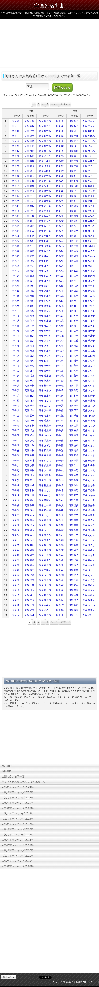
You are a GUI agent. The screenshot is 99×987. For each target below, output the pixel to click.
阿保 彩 (60, 136)
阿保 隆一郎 (45, 585)
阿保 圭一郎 (45, 505)
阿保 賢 (15, 480)
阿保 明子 (73, 295)
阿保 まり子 (89, 540)
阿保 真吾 (29, 520)
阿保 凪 (60, 485)
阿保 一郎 (29, 605)
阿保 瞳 (60, 171)
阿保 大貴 (29, 495)
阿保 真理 (73, 435)
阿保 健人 (29, 335)
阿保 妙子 (73, 320)
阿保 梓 (60, 205)
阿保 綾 (60, 166)
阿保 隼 (15, 495)
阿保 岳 (15, 615)
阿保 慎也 (29, 440)
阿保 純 (15, 230)
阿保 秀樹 (29, 205)
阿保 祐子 (73, 171)
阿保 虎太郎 (45, 136)
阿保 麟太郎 (45, 295)
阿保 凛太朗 (45, 375)
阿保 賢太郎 (45, 305)
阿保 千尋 (73, 245)
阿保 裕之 (29, 350)
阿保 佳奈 (73, 465)
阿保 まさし (45, 530)
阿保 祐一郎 (45, 385)
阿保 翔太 (29, 131)
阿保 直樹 (29, 126)
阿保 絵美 (73, 460)
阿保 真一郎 (45, 410)
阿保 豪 (15, 580)
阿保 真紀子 (89, 460)
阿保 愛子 (73, 495)
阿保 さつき (89, 300)
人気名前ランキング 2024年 (18, 787)
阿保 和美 (73, 181)
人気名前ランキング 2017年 (18, 824)
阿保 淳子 (73, 335)
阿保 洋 (15, 390)
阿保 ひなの (89, 495)
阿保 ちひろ (89, 380)
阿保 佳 (60, 615)
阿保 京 (60, 550)
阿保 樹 (15, 241)
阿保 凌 (15, 530)
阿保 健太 (29, 136)
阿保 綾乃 (73, 550)
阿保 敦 (15, 345)
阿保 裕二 (29, 555)
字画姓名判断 (49, 6)
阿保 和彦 (29, 236)
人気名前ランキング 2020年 (18, 808)
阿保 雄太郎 (45, 430)
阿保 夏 (60, 520)
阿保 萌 (60, 191)
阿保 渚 (60, 275)
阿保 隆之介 (45, 325)
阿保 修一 (29, 595)
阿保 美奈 (73, 590)
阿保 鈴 (60, 350)
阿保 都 (60, 355)
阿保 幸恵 (73, 525)
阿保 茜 (60, 161)
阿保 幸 (60, 256)
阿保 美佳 (73, 595)
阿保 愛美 (73, 455)
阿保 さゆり (89, 201)
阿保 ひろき (45, 225)
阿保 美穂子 (89, 595)
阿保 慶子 (73, 565)
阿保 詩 (60, 545)
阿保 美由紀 (89, 245)
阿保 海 (15, 525)
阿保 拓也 (29, 146)
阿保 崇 (15, 280)
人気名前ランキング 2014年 (18, 839)
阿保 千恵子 (89, 340)
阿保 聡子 (73, 515)
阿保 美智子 (89, 205)
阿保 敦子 (73, 236)
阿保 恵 (60, 126)
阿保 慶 (15, 500)
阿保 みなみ (89, 216)
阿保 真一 (29, 221)
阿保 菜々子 (89, 310)
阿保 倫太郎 (45, 350)
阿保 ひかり (89, 265)
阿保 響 (15, 490)
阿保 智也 (29, 241)
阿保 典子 (73, 325)
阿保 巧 (15, 430)
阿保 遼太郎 (45, 315)
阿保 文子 (73, 535)
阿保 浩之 (29, 540)
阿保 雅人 (29, 395)
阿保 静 (60, 380)
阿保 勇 (15, 355)
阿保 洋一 (29, 410)
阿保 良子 (73, 475)
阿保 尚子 (73, 355)
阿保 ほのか (89, 415)
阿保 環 (60, 400)
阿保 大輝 (29, 250)
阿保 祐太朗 (45, 485)
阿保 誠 (15, 121)
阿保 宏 (15, 445)
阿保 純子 (73, 201)
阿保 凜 (60, 320)
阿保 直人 (29, 176)
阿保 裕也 (29, 300)
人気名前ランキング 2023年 (18, 792)
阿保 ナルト (45, 161)
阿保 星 (60, 580)
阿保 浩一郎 (45, 590)
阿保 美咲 (73, 365)
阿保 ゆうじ (45, 345)
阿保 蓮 (15, 161)
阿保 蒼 (60, 495)
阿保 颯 (15, 350)
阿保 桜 (60, 225)
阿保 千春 (73, 415)
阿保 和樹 (29, 490)
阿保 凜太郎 (45, 420)
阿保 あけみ (89, 535)
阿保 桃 (60, 375)
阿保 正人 (29, 201)
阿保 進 (15, 415)
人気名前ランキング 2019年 (18, 813)
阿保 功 (15, 440)
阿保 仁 (15, 186)
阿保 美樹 (73, 375)
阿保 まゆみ (89, 221)
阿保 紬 (60, 555)
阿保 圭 (15, 325)
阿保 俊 (15, 485)
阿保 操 (60, 430)
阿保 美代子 (89, 325)
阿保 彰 (15, 470)
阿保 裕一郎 (45, 510)
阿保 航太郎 (45, 615)
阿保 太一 (29, 280)
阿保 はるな (89, 545)
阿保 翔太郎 (45, 201)
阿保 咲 (60, 270)
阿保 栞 (60, 236)
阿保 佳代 (73, 540)
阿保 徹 (15, 156)
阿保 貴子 (73, 196)
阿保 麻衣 (73, 440)
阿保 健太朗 (45, 520)
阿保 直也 (29, 365)
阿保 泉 (60, 241)
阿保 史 (60, 505)
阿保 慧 (15, 560)
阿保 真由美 (89, 131)
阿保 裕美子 (89, 395)
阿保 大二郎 (45, 470)
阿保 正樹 (29, 216)
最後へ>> (65, 104)
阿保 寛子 (73, 555)
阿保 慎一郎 (45, 230)
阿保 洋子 (73, 191)
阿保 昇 (15, 395)
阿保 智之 (29, 535)
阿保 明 (15, 305)
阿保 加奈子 (89, 261)
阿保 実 (15, 261)
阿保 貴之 (29, 275)
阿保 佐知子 (89, 505)
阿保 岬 (60, 420)
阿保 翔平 (29, 320)
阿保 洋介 (29, 430)
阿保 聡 (15, 151)
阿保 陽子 (73, 131)
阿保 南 (60, 440)
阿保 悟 (15, 201)
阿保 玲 (60, 340)
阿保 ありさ (89, 480)
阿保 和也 (29, 156)
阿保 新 (15, 370)
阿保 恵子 (73, 141)
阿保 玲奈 (73, 370)
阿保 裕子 (73, 121)
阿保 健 (15, 141)
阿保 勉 (15, 285)
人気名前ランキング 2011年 (18, 855)
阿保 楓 (60, 156)
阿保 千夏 (73, 580)
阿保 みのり (89, 370)
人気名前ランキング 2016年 (18, 829)
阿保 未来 (73, 285)
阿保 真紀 (73, 490)
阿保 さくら (89, 171)
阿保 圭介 (29, 600)
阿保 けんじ (45, 405)
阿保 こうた (45, 156)
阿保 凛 (60, 181)
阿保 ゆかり (89, 146)
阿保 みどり (89, 176)
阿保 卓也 (29, 285)
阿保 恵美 (73, 205)
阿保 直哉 (29, 560)
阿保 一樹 (29, 450)
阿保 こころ (89, 450)
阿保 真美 (73, 520)
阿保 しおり (89, 445)
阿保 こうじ (45, 270)
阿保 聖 (15, 400)
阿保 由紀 (73, 470)
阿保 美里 (73, 530)
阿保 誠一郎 (45, 365)
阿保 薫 (60, 151)
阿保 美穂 (73, 136)
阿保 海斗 (29, 615)
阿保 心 (60, 211)
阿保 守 (15, 515)
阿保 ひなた (89, 290)
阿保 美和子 (89, 315)
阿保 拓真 (29, 610)
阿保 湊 (15, 510)
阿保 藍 (60, 261)
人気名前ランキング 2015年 (18, 834)
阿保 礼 (60, 435)
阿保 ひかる (45, 216)
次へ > (54, 104)
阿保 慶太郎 (45, 595)
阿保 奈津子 (89, 335)
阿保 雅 (60, 335)
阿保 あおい (89, 365)
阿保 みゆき (89, 161)
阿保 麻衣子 (89, 230)
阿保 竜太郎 (45, 565)
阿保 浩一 (29, 245)
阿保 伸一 (29, 420)
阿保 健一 (29, 171)
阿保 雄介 (29, 530)
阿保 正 (15, 435)
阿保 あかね (89, 256)
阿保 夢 (60, 460)
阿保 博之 (29, 375)
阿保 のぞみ (89, 435)
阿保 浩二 (29, 196)
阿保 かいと (45, 335)
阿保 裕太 (29, 270)
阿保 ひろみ (89, 225)
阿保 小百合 (89, 270)
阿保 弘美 (73, 570)
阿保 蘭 (60, 285)
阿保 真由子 (89, 560)
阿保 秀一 (29, 480)
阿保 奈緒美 (89, 420)
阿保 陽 (15, 380)
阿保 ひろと (45, 610)
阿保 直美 (73, 216)
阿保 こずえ (89, 470)
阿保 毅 (15, 425)
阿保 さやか (89, 166)
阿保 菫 (60, 370)
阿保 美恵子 (89, 510)
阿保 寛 (15, 385)
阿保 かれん (89, 500)
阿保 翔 (15, 126)
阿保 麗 (60, 295)
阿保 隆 (15, 245)
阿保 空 (15, 420)
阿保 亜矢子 (89, 590)
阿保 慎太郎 (45, 131)
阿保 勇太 (29, 525)
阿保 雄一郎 (45, 151)
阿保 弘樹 (29, 425)
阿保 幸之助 (45, 390)
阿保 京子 (73, 405)
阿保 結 (60, 250)
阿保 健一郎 (45, 181)
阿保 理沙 (73, 505)
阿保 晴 (15, 555)
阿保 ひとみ (89, 151)
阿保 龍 (15, 505)
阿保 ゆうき (45, 355)
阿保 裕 (15, 340)
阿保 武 (15, 460)
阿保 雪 (60, 490)
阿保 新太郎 (45, 600)
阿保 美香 (73, 166)
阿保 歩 (60, 176)
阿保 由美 (73, 250)
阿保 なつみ (89, 440)
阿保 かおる (89, 475)
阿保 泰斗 (29, 460)
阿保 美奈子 (89, 236)
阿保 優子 (73, 146)
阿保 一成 (29, 485)
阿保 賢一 (29, 415)
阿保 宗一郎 (45, 205)
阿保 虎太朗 (45, 320)
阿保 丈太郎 (45, 555)
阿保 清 (15, 455)
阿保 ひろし (45, 360)
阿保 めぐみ (89, 141)
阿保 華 (60, 290)
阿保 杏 (60, 230)
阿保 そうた (45, 400)
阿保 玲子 (73, 280)
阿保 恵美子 (89, 196)
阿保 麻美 (73, 430)
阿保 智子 (73, 126)
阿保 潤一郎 (45, 545)
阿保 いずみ (89, 375)
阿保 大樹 (29, 161)
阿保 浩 (15, 216)
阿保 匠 (15, 205)
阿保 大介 (29, 166)
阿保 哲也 (29, 151)
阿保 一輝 (29, 325)
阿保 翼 (15, 146)
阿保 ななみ (89, 565)
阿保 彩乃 (73, 420)
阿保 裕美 (73, 345)
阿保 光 (15, 181)
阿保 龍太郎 (45, 146)
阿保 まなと (45, 515)
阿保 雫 (60, 390)
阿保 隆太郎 (45, 415)
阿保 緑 (60, 325)
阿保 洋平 (29, 211)
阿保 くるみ (89, 320)
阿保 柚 (60, 500)
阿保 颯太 (29, 475)
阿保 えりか (89, 425)
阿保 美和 (73, 221)
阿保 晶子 (73, 575)
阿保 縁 (60, 590)
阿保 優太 (29, 590)
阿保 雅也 (29, 545)
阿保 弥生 (73, 485)
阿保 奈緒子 (89, 550)
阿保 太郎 (29, 345)
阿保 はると (45, 186)
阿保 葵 (60, 131)
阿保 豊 (15, 191)
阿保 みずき (89, 455)
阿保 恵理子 (89, 515)
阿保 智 (15, 270)
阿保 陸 (15, 295)
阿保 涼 (15, 256)
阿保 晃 (15, 211)
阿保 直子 (73, 211)
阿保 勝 (15, 250)
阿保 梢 (60, 310)
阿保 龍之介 (45, 126)
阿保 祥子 (73, 380)
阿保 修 (15, 221)
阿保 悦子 (73, 225)
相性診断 (7, 771)
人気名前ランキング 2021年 (18, 803)
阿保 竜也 (29, 310)
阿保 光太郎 (45, 245)
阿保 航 (15, 196)
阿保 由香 (73, 340)
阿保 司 (15, 310)
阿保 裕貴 (29, 550)
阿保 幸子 (73, 156)
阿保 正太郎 (45, 395)
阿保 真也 (29, 305)
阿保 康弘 (29, 470)
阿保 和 (60, 365)
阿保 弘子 (73, 330)
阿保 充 (15, 545)
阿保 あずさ (89, 305)
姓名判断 (7, 766)
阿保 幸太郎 (45, 196)
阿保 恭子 (73, 300)
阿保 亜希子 (89, 285)
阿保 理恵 (73, 241)
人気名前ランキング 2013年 (18, 845)
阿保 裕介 (29, 295)
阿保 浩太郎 (45, 440)
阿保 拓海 (29, 315)
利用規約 (7, 977)
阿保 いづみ (45, 300)
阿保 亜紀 (73, 605)
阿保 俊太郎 (45, 465)
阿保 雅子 (73, 305)
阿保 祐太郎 (45, 425)
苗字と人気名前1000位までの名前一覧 (24, 781)
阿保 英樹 (29, 181)
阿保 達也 (29, 141)
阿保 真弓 (73, 256)
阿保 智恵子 (89, 485)
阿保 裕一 (29, 435)
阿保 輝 (15, 375)
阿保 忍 (60, 280)
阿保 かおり (89, 156)
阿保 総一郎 (45, 525)
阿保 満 (15, 585)
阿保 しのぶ (89, 385)
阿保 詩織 (73, 445)
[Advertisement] (49, 42)
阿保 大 (15, 320)
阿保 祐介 (29, 191)
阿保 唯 (60, 196)
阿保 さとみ (89, 390)
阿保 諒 (15, 225)
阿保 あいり (89, 615)
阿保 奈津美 (89, 400)
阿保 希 (60, 221)
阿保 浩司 (29, 360)
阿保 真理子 (89, 186)
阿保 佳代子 (89, 330)
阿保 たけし (45, 261)
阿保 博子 (73, 600)
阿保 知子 (73, 315)
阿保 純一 (29, 330)
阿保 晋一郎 (45, 370)
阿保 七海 (73, 615)
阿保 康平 (29, 570)
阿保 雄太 (29, 225)
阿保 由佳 (73, 261)
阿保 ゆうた (45, 280)
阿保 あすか (89, 405)
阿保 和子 (73, 395)
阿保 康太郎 (45, 455)
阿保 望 (60, 216)
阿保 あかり (89, 181)
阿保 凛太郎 (45, 141)
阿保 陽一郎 (45, 575)
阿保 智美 (73, 425)
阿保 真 (15, 265)
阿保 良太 (29, 355)
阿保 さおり (89, 241)
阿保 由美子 (89, 126)
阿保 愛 (60, 121)
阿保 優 (60, 141)
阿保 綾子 (73, 310)
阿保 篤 (15, 360)
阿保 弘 (15, 535)
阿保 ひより (89, 570)
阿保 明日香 (89, 191)
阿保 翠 (60, 345)
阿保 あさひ (89, 575)
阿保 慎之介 (45, 275)
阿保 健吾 (29, 565)
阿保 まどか (89, 250)
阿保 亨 (15, 565)
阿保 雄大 (29, 380)
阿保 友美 (73, 270)
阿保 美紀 (73, 390)
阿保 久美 (73, 500)
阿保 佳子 (73, 265)
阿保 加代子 (89, 465)
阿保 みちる (89, 525)
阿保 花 (60, 245)
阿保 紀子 (73, 176)
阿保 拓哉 (29, 575)
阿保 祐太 (29, 515)
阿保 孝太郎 (45, 191)
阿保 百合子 (89, 345)
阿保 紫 (60, 425)
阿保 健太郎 (45, 121)
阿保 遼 (15, 405)
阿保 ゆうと (45, 265)
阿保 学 (15, 166)
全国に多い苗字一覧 (13, 776)
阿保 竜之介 (45, 560)
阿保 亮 (15, 136)
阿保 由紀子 (89, 211)
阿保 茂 (15, 236)
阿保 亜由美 (89, 355)
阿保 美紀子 (89, 585)
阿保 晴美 (73, 450)
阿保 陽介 (29, 290)
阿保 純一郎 (45, 330)
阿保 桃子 (73, 360)
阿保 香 (60, 201)
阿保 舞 (60, 146)
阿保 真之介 (45, 540)
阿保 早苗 (73, 410)
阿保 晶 (60, 410)
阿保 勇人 (29, 340)
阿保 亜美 (73, 545)
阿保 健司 (29, 500)
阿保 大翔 (29, 585)
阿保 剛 (15, 131)
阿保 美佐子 (89, 520)
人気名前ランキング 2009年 (18, 866)
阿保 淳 (15, 171)
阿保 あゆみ (89, 136)
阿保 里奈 (73, 560)
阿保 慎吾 (29, 465)
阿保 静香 (73, 585)
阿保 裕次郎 (45, 450)
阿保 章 (15, 600)
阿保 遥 (60, 186)
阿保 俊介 (29, 261)
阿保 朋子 (73, 275)
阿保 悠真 (29, 580)
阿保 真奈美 (89, 275)
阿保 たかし (45, 241)
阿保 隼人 (29, 265)
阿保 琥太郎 (45, 176)
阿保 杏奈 (73, 610)
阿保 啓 (15, 550)
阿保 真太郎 (45, 290)
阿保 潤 (15, 275)
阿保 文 (60, 330)
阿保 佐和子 (89, 600)
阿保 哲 (15, 475)
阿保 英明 (29, 370)
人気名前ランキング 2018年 (18, 818)
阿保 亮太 (29, 256)
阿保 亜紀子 (89, 490)
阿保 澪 (60, 315)
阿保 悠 (15, 176)
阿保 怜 (60, 515)
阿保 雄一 (29, 405)
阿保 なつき (89, 430)
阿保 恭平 (29, 505)
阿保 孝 (15, 365)
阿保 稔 (15, 315)
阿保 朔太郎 (45, 380)
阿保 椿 (60, 475)
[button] (8, 977)
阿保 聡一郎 (45, 480)
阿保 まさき (45, 340)
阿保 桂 (60, 535)
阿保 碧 (60, 265)
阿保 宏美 (73, 510)
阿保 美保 (73, 480)
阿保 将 (15, 605)
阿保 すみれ (89, 295)
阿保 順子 (73, 350)
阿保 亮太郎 (45, 580)
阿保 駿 (15, 300)
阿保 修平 (29, 455)
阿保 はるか (89, 280)
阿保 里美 (73, 290)
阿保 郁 (60, 480)
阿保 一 (15, 540)
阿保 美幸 (73, 230)
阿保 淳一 (29, 510)
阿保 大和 (29, 445)
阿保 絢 (60, 455)
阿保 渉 (15, 290)
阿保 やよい (89, 605)
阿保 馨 (60, 585)
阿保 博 (15, 335)
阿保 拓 (15, 450)
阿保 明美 (73, 161)
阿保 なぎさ (89, 555)
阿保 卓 (15, 590)
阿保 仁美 (73, 385)
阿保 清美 (73, 400)
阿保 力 (15, 465)
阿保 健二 (29, 230)
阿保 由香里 (89, 350)
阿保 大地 (29, 186)
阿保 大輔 (29, 121)
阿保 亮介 (29, 390)
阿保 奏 (60, 360)
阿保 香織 (73, 151)
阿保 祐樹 (29, 385)
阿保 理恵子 (89, 530)
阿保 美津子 (89, 610)
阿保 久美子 (89, 121)
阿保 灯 (60, 605)
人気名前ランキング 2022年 (18, 797)
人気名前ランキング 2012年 (18, 850)
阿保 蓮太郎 (45, 550)
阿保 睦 (60, 385)
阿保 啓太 (29, 400)
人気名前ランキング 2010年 (18, 861)
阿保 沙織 (73, 186)
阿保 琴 (60, 570)
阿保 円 (60, 395)
